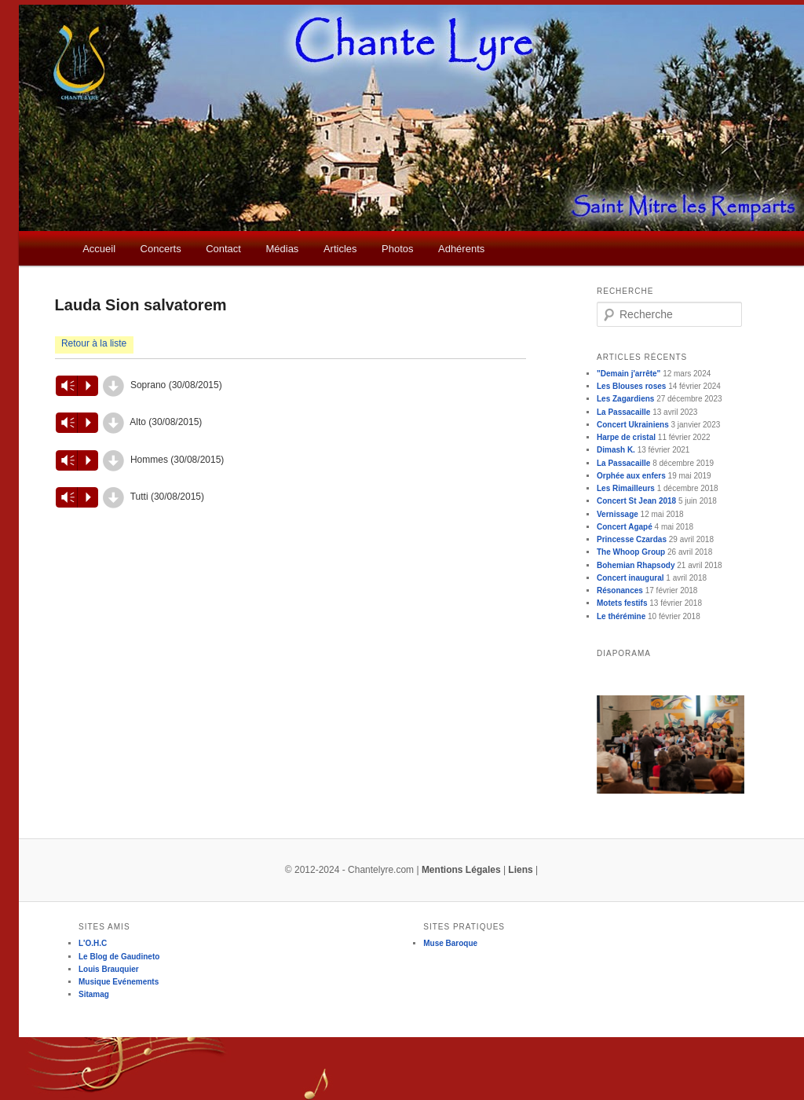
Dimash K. (616, 450)
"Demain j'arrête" (628, 373)
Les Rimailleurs (626, 488)
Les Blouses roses (631, 386)
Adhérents (461, 249)
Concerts (161, 249)
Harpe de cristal (626, 437)
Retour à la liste (93, 343)
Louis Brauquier (109, 969)
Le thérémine (621, 616)
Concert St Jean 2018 (636, 501)
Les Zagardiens (625, 398)
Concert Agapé (624, 526)
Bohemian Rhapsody (635, 565)
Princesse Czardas (632, 539)
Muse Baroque (450, 943)
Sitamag (94, 994)
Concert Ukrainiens (633, 424)
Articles (340, 249)
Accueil (98, 249)
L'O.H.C (93, 943)
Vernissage (617, 514)
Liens (520, 869)
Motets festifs (622, 603)
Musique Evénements (119, 981)
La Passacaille (623, 412)
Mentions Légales (461, 869)
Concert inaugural (630, 578)
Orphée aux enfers (631, 475)
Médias (281, 249)
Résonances (620, 590)
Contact (223, 249)
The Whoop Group (631, 552)
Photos (397, 249)
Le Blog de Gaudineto (119, 956)
